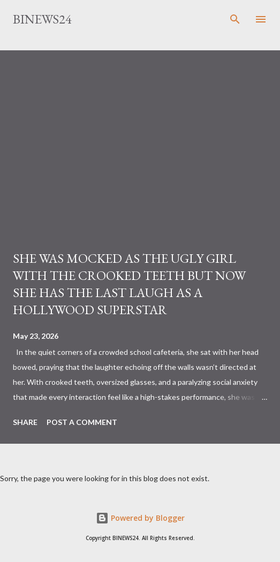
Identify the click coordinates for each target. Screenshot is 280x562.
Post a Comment (82, 422)
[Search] (235, 19)
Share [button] (25, 422)
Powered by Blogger (140, 518)
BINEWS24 (42, 19)
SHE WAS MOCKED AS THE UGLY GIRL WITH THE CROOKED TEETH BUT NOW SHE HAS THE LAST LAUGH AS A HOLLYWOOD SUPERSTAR (129, 284)
